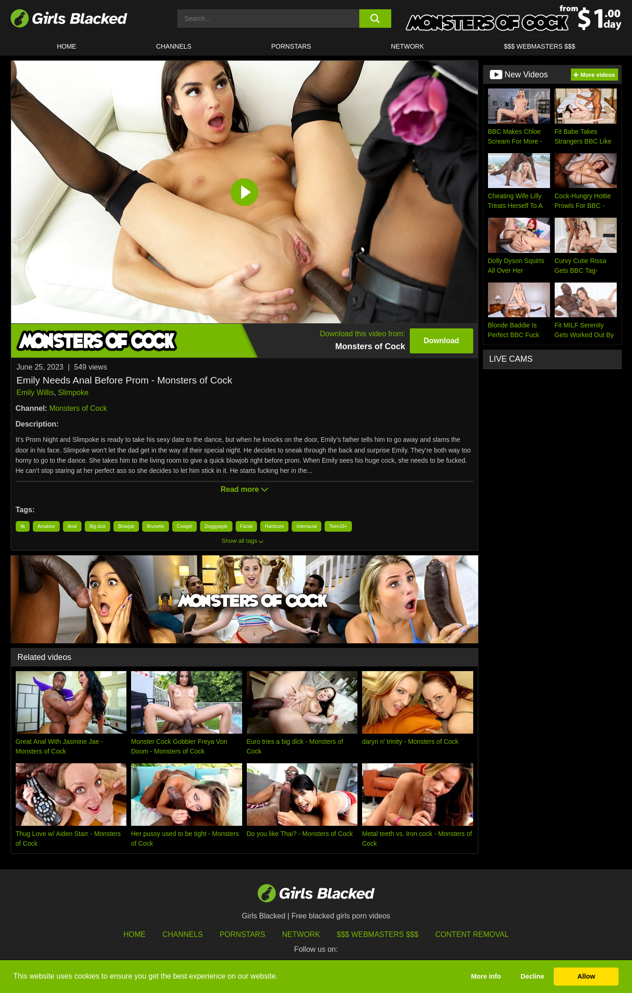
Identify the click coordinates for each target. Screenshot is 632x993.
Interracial (306, 526)
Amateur (46, 526)
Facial (246, 526)
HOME (66, 46)
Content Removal (472, 934)
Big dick (97, 526)
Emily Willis (35, 392)
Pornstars (242, 934)
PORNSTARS (291, 46)
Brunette (155, 526)
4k (22, 526)
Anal (72, 526)
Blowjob (126, 526)
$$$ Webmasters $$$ (539, 46)
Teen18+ (338, 526)
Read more (244, 489)
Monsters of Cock (77, 408)
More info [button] (486, 976)
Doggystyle (216, 526)
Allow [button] (586, 976)
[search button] (375, 18)
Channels (173, 46)
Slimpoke (73, 392)
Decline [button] (532, 976)
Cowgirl (184, 526)
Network (407, 46)
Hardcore (274, 526)
